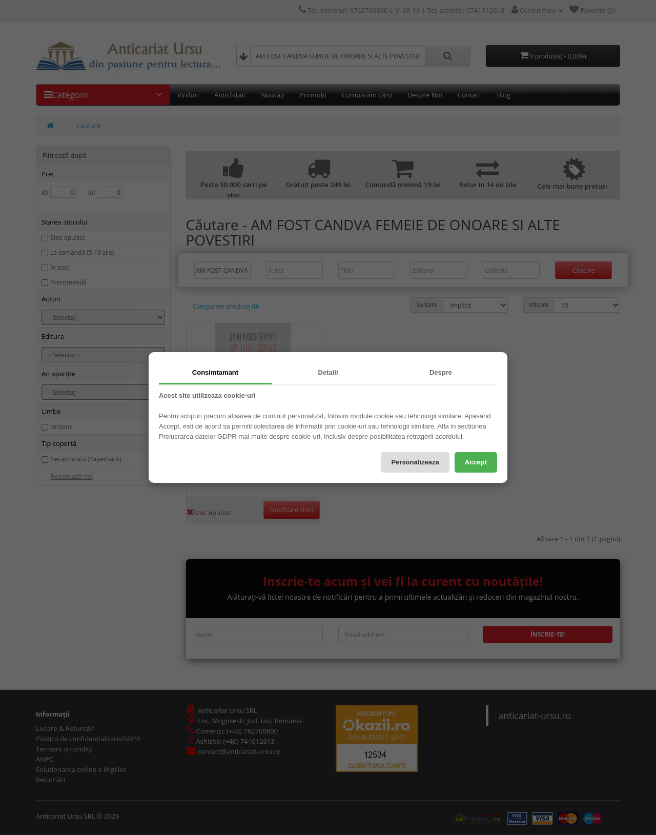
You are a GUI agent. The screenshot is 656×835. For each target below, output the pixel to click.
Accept (476, 462)
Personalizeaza (415, 462)
